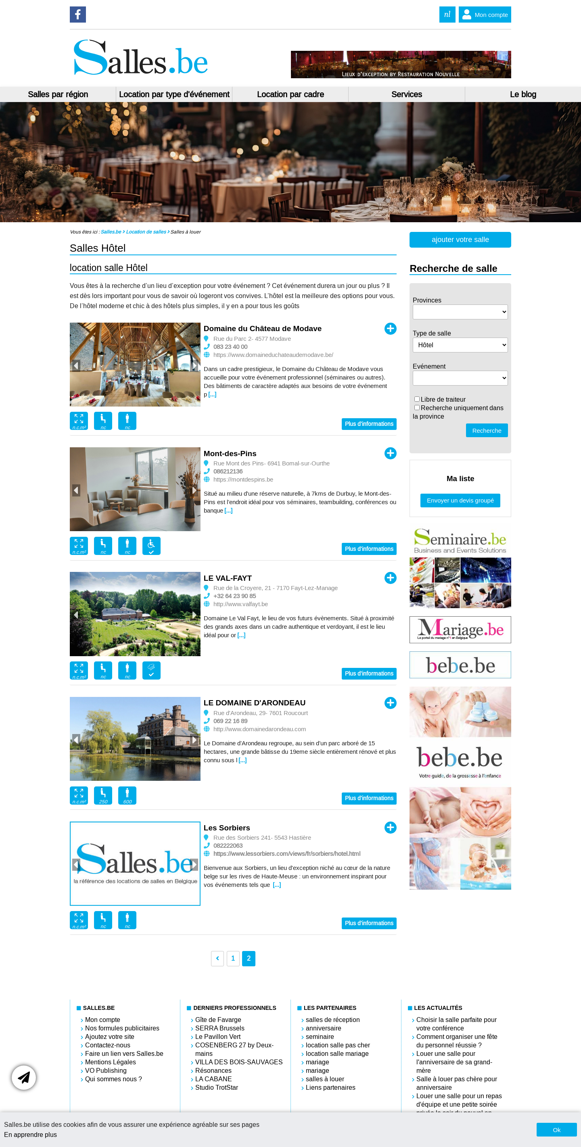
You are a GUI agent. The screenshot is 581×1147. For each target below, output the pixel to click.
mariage (317, 1062)
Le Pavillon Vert (217, 1036)
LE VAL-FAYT (228, 578)
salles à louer (325, 1079)
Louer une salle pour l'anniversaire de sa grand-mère (454, 1062)
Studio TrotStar (216, 1087)
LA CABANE (213, 1079)
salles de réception (333, 1020)
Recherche (487, 430)
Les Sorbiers (227, 828)
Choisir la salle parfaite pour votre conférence (456, 1024)
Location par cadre (290, 94)
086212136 (227, 471)
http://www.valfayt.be (240, 604)
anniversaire (323, 1028)
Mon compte (483, 14)
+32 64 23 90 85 (234, 596)
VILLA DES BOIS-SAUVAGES (239, 1062)
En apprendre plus (30, 1134)
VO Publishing (106, 1070)
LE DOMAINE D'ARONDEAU (255, 703)
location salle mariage (337, 1053)
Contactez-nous (107, 1045)
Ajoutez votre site (109, 1036)
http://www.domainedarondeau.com (259, 729)
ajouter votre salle (460, 240)
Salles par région (58, 94)
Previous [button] (76, 365)
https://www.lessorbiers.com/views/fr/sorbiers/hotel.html (286, 854)
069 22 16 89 (230, 721)
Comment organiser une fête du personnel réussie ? (456, 1040)
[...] (212, 394)
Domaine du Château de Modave (263, 328)
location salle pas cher (338, 1045)
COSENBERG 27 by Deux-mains (234, 1049)
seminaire (320, 1036)
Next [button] (194, 365)
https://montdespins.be (243, 479)
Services (406, 94)
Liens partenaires (330, 1087)
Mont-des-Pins (230, 453)
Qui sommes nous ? (113, 1079)
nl (447, 14)
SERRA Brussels (220, 1028)
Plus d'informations (369, 424)
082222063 (227, 846)
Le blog (523, 94)
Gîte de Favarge (218, 1020)
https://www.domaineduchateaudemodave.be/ (273, 355)
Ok (556, 1129)
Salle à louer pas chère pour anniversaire (456, 1083)
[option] (135, 365)
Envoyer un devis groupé (460, 500)
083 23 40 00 (230, 347)
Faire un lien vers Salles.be (124, 1053)
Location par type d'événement (174, 94)
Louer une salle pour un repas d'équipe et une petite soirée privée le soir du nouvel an (459, 1104)
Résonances (213, 1070)
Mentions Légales (110, 1062)
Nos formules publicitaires (122, 1028)
